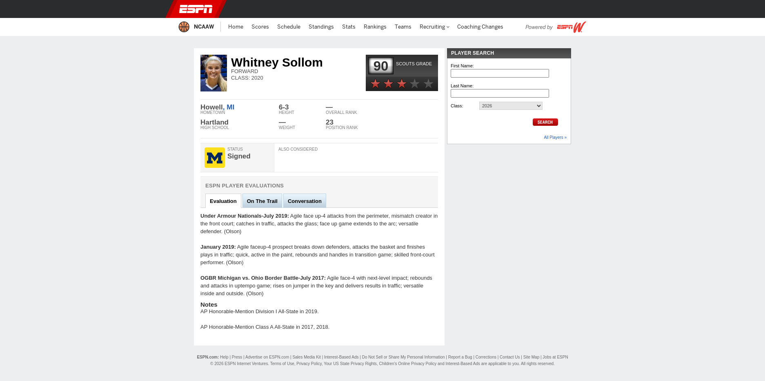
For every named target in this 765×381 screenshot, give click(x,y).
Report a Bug (460, 357)
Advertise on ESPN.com (267, 357)
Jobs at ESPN (555, 357)
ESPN (195, 9)
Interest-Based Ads (341, 357)
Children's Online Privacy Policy (407, 363)
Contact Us (510, 357)
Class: (457, 105)
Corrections (486, 357)
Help (224, 357)
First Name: (462, 65)
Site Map (531, 357)
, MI (228, 107)
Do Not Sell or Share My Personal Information (403, 357)
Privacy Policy (309, 363)
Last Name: (462, 85)
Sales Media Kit (306, 357)
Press (237, 357)
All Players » (555, 137)
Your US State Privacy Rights (350, 363)
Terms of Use (282, 363)
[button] (583, 9)
